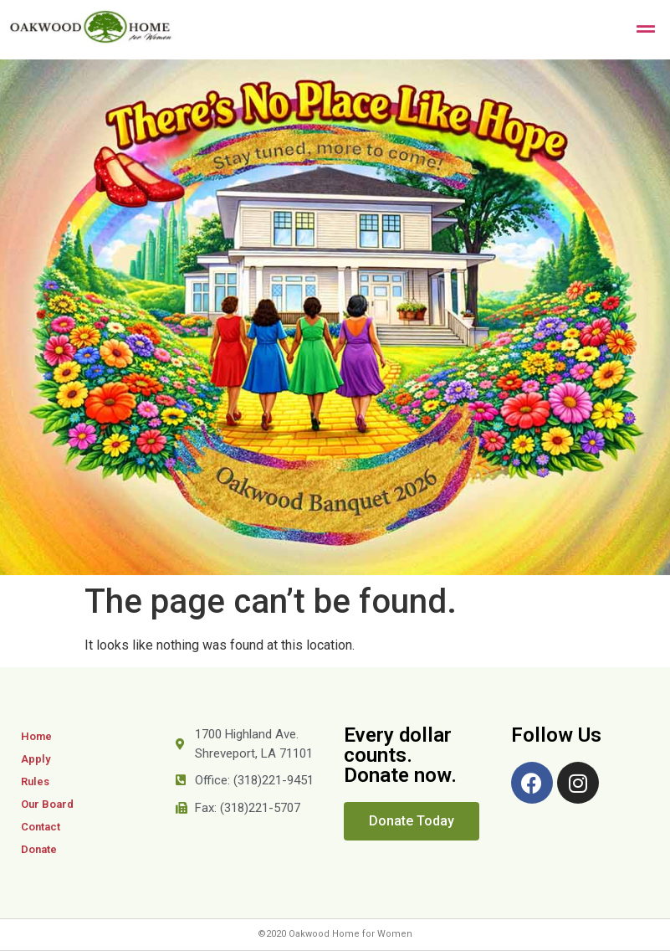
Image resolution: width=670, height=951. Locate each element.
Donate (39, 849)
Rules (35, 781)
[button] (411, 821)
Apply (35, 759)
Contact (40, 826)
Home (36, 736)
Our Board (47, 804)
